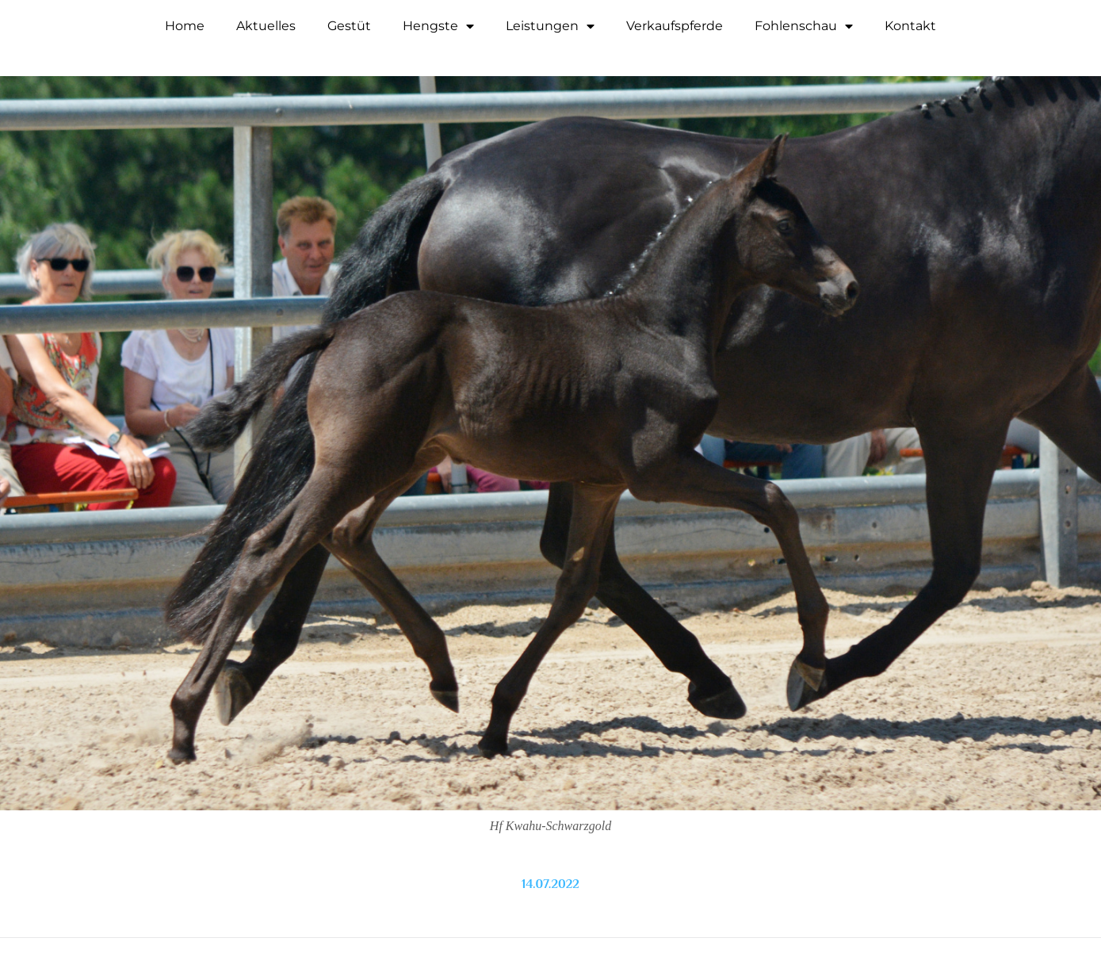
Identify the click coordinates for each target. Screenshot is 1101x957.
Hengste (438, 26)
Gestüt (349, 25)
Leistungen (550, 26)
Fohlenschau (804, 26)
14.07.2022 (550, 884)
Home (185, 25)
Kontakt (910, 25)
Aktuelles (266, 25)
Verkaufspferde (674, 25)
